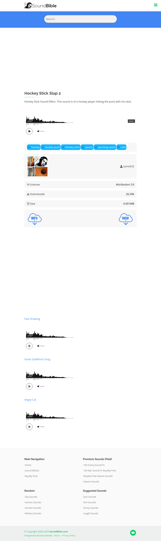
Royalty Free (31, 476)
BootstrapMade (44, 535)
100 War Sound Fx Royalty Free (99, 470)
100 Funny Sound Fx (94, 465)
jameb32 (128, 166)
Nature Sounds (91, 481)
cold (123, 147)
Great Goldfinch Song (37, 359)
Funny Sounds (90, 508)
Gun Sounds (89, 497)
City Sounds (31, 497)
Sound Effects (32, 470)
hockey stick (72, 147)
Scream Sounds (33, 508)
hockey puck (52, 147)
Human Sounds (33, 502)
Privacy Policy (68, 535)
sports (89, 147)
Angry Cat (30, 399)
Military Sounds (33, 513)
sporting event (106, 147)
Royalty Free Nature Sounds (98, 476)
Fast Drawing (32, 319)
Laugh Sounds (90, 513)
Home (28, 465)
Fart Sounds (89, 502)
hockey (35, 147)
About (57, 535)
